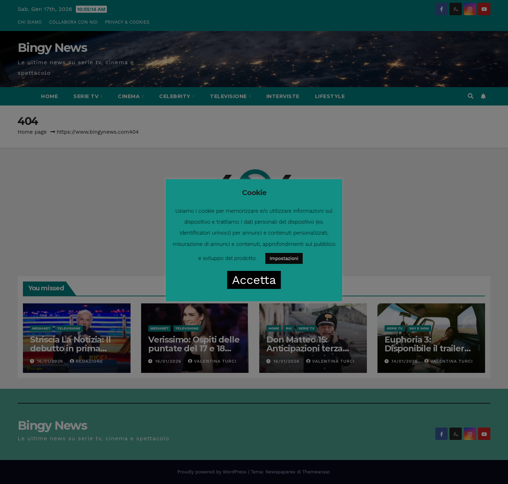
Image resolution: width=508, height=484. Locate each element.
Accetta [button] (254, 280)
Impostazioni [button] (284, 258)
